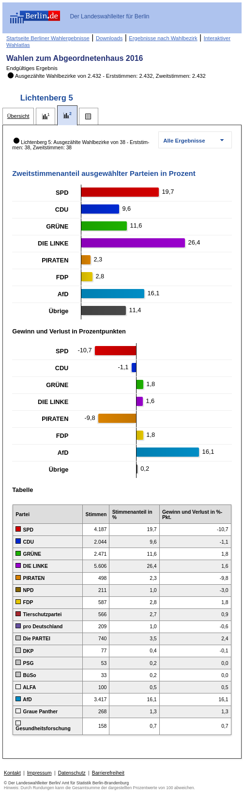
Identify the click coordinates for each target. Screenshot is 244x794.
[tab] (18, 116)
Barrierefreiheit (108, 773)
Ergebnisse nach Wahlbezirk (163, 38)
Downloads (109, 38)
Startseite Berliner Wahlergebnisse (48, 38)
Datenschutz (72, 773)
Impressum (39, 773)
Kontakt (12, 773)
